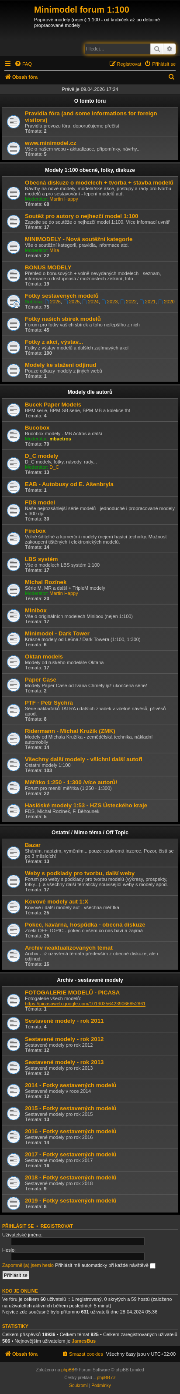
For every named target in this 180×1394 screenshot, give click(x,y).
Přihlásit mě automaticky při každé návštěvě (105, 1266)
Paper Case (40, 679)
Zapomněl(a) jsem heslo (28, 1265)
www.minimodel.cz (50, 143)
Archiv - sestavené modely (90, 980)
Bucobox (37, 427)
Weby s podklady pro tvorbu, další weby (80, 873)
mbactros (60, 438)
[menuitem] (23, 64)
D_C (54, 467)
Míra (54, 250)
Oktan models (44, 656)
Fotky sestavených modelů (62, 295)
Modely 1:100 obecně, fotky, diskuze (90, 170)
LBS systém (41, 559)
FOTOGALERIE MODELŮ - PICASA (72, 992)
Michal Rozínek (45, 582)
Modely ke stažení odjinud (60, 365)
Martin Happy (63, 199)
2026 (53, 301)
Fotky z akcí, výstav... (54, 342)
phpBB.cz (106, 1377)
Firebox (35, 530)
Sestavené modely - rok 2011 (64, 1021)
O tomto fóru (90, 101)
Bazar (33, 845)
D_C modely (41, 456)
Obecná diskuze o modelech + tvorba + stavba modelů (99, 182)
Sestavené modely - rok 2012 (64, 1039)
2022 (128, 301)
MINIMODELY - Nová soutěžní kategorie (78, 239)
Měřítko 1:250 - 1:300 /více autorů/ (71, 782)
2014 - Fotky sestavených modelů (71, 1085)
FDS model (40, 502)
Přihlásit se (18, 1226)
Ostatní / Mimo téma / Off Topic (90, 833)
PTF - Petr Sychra (49, 702)
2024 (91, 301)
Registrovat (57, 1226)
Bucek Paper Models (53, 404)
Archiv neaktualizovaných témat (69, 947)
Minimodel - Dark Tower (57, 633)
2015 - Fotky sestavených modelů (71, 1108)
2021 (147, 301)
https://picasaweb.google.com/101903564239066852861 (85, 1003)
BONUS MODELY (48, 267)
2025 (71, 301)
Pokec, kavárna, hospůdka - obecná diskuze (85, 924)
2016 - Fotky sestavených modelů (71, 1131)
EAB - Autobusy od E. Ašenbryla (69, 484)
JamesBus (84, 1341)
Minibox (36, 610)
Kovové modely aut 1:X (56, 901)
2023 (109, 301)
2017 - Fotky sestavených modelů (71, 1154)
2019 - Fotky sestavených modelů (71, 1200)
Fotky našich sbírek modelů (63, 319)
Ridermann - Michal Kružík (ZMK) (70, 731)
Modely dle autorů (90, 392)
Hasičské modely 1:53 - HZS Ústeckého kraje (86, 805)
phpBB (67, 1369)
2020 (166, 301)
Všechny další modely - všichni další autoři (83, 759)
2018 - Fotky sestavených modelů (71, 1177)
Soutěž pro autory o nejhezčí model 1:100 (81, 216)
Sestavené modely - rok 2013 (64, 1062)
